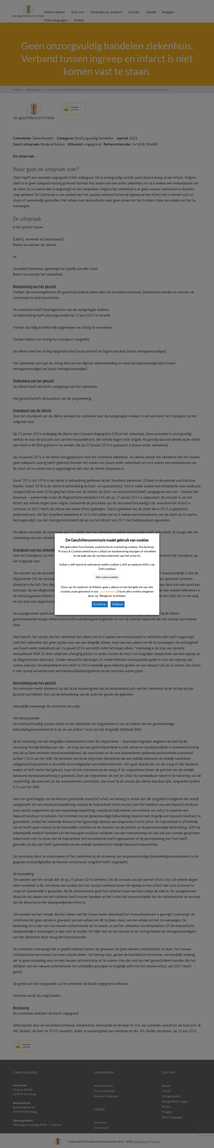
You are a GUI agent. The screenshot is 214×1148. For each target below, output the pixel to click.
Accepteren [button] (99, 604)
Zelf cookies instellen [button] (107, 577)
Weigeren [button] (117, 604)
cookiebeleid (107, 591)
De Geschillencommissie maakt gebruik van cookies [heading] (107, 540)
